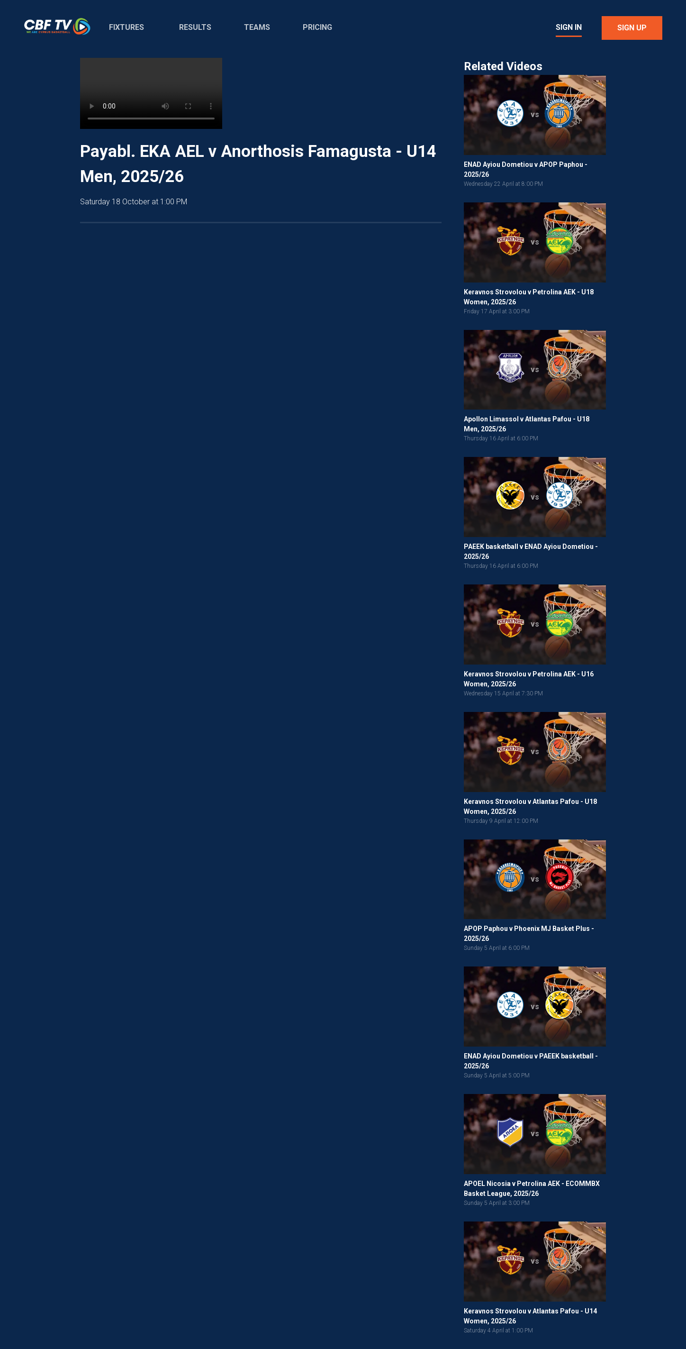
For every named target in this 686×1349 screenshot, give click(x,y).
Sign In (569, 27)
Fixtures (126, 27)
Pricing (317, 27)
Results (195, 27)
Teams (257, 27)
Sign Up (632, 27)
